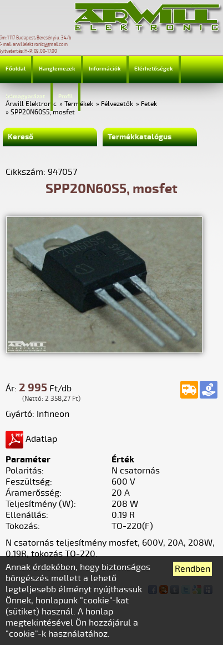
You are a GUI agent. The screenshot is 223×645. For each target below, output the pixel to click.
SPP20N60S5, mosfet (43, 112)
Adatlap (31, 439)
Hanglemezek (57, 68)
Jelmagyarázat (25, 96)
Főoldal (16, 68)
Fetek (149, 104)
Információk (105, 68)
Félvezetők (117, 104)
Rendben (192, 569)
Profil (65, 96)
